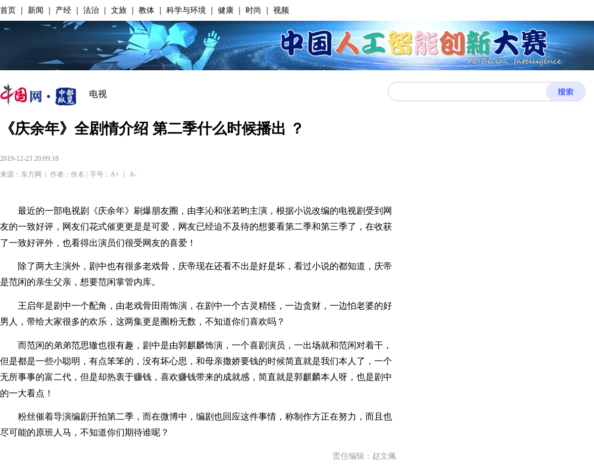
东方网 (31, 174)
